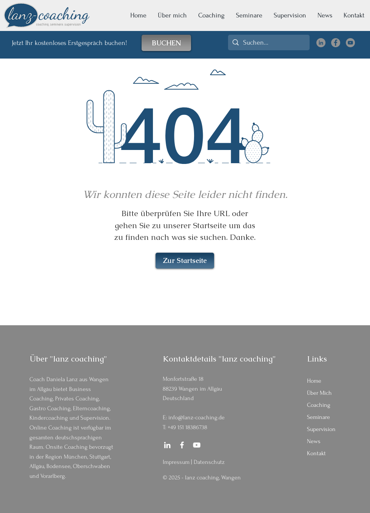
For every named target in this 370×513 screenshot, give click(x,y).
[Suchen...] (268, 42)
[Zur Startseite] (185, 261)
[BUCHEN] (166, 43)
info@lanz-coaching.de (196, 417)
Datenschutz (209, 462)
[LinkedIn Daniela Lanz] (320, 42)
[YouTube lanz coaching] (350, 42)
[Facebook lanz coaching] (335, 42)
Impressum (176, 462)
